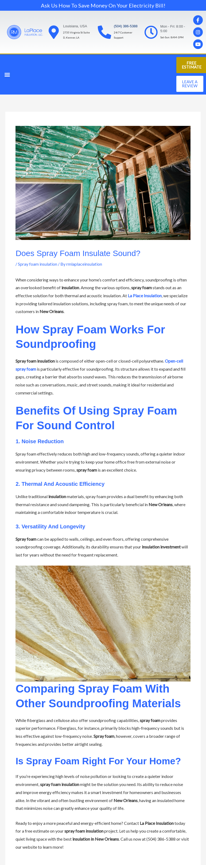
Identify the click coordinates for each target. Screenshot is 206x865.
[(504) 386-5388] (104, 32)
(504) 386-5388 (126, 26)
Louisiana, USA (75, 26)
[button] (7, 74)
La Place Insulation (145, 295)
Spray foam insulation (37, 263)
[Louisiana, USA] (53, 32)
